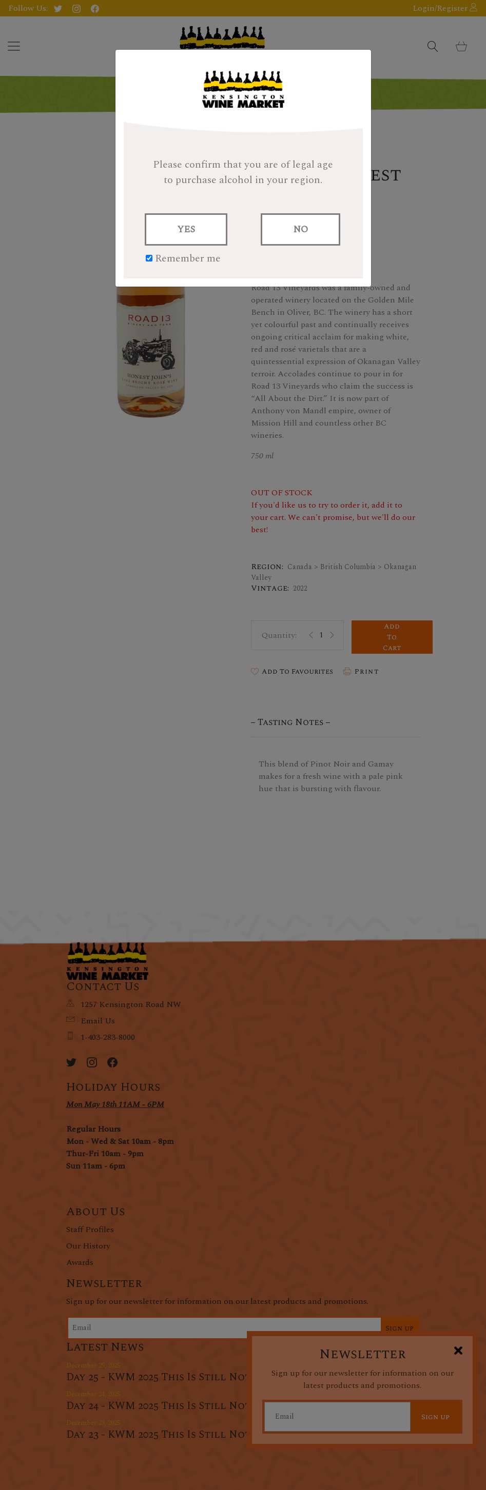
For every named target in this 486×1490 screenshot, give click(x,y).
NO (300, 229)
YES (186, 229)
